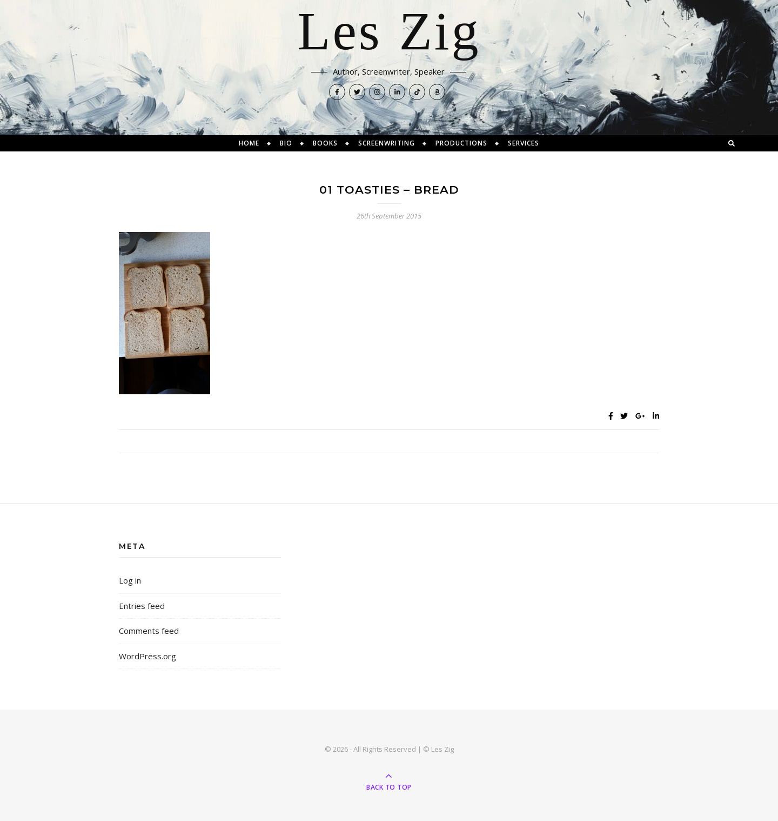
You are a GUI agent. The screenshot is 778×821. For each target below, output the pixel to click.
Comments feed (149, 630)
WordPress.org (147, 656)
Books (325, 143)
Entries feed (142, 605)
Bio (286, 143)
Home (249, 143)
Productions (461, 143)
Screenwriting (386, 143)
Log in (130, 580)
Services (523, 143)
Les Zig (388, 32)
